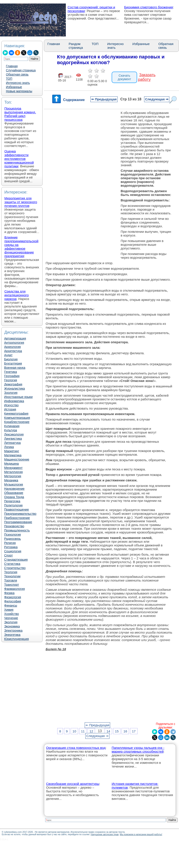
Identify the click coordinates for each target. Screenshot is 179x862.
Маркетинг (11, 451)
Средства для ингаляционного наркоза (16, 295)
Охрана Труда (14, 497)
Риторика (11, 547)
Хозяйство (11, 614)
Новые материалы (19, 91)
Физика (9, 593)
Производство (14, 526)
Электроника (13, 630)
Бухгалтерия (13, 363)
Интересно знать (18, 83)
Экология (10, 622)
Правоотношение (16, 509)
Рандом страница (76, 45)
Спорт (8, 555)
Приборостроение (17, 518)
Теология (10, 572)
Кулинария (12, 426)
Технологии (12, 576)
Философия (12, 601)
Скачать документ (124, 77)
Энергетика (12, 634)
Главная (12, 66)
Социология (12, 551)
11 (83, 731)
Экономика (12, 626)
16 (125, 731)
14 (108, 731)
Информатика (14, 401)
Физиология (12, 597)
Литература (12, 443)
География (12, 376)
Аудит (8, 355)
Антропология (14, 342)
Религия (10, 543)
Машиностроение (16, 459)
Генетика (10, 372)
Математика (12, 455)
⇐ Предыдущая (104, 99)
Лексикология (13, 434)
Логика (9, 447)
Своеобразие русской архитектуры (72, 784)
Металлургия (13, 472)
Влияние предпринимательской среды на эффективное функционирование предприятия (21, 246)
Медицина (11, 463)
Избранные (14, 87)
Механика (11, 480)
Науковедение (14, 488)
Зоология (10, 392)
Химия (8, 609)
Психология (12, 534)
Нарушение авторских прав (104, 834)
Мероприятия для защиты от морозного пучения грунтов (20, 202)
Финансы (10, 605)
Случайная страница (21, 70)
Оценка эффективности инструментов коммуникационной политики (19, 158)
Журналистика (14, 388)
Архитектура (13, 351)
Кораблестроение (16, 422)
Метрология (12, 476)
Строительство (14, 568)
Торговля (10, 580)
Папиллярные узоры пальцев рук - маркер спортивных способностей (138, 749)
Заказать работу (146, 77)
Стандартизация (16, 559)
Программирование (18, 522)
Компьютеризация (17, 417)
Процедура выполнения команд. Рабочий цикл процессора (20, 114)
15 (117, 731)
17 (134, 731)
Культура (10, 430)
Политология (13, 505)
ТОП (9, 78)
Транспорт (11, 584)
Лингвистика (13, 438)
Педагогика (12, 501)
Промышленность (17, 530)
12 (91, 731)
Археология (12, 347)
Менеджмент (13, 468)
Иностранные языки (18, 397)
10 (74, 731)
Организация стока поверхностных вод (76, 748)
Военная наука (14, 367)
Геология (10, 380)
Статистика (12, 564)
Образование (13, 493)
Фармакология (14, 589)
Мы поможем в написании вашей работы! (141, 834)
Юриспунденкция (16, 639)
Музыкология (13, 484)
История (10, 409)
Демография (13, 384)
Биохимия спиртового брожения (148, 7)
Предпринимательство (20, 513)
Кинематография (16, 413)
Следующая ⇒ (156, 99)
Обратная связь (17, 74)
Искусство (11, 405)
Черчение (11, 618)
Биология (11, 359)
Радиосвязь (12, 538)
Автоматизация (15, 338)
